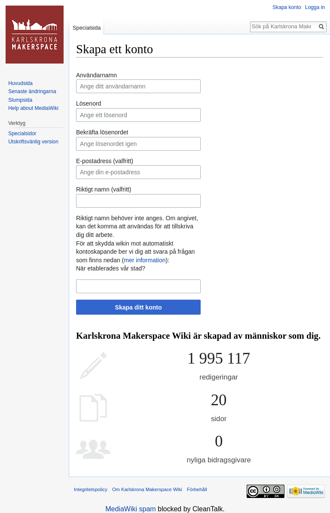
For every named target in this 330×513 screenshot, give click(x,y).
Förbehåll (197, 489)
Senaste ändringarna (32, 91)
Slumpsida (20, 100)
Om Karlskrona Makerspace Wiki (147, 489)
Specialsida (87, 27)
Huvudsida (20, 83)
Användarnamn (96, 75)
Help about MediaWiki (33, 108)
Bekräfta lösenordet (102, 132)
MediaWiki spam (130, 509)
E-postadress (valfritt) (104, 161)
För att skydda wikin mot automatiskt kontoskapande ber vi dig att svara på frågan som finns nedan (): (135, 252)
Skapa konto (286, 7)
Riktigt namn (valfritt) (103, 189)
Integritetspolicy (90, 489)
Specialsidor (22, 134)
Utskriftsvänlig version (33, 142)
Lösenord (88, 103)
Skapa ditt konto (138, 307)
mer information (144, 260)
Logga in (315, 7)
